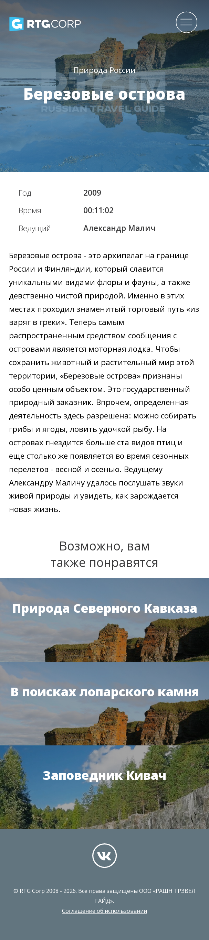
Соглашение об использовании (104, 911)
